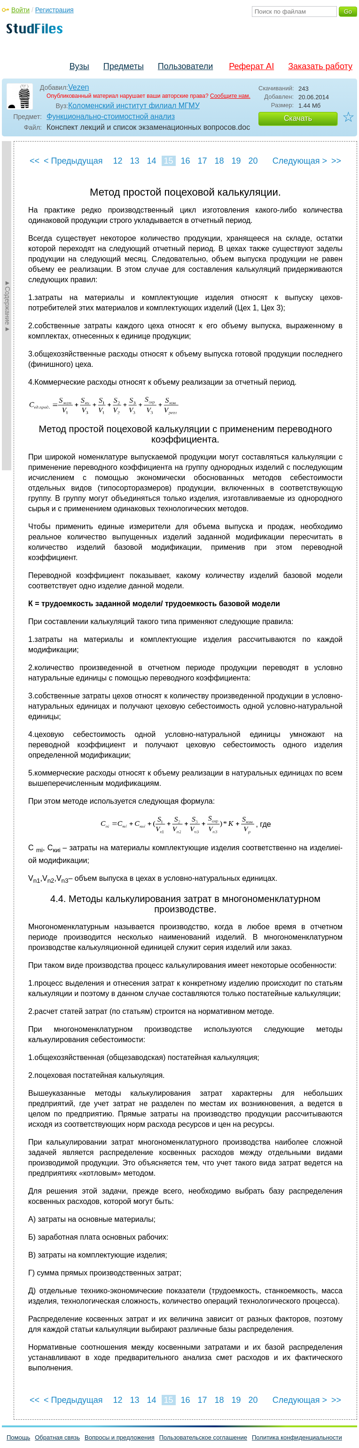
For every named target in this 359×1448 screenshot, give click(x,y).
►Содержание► (7, 305)
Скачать (298, 118)
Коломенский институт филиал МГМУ (134, 106)
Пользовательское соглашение (203, 1437)
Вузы (79, 66)
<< (34, 161)
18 (219, 161)
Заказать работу (320, 66)
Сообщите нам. (230, 96)
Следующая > (300, 161)
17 (202, 161)
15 (168, 161)
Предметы (123, 66)
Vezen (78, 87)
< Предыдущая (73, 161)
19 (236, 161)
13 (134, 161)
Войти (20, 10)
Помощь (18, 1437)
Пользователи (185, 66)
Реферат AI (251, 66)
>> (336, 161)
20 (253, 161)
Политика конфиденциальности (297, 1437)
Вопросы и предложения (120, 1437)
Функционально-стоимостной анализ (111, 116)
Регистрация (54, 10)
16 (185, 161)
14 (151, 161)
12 (117, 161)
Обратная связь (57, 1437)
